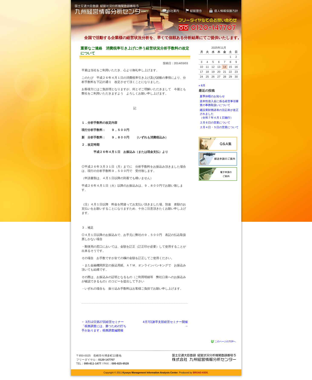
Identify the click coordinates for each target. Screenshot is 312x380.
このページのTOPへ (225, 341)
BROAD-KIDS (200, 372)
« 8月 (202, 85)
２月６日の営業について (215, 122)
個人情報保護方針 (224, 7)
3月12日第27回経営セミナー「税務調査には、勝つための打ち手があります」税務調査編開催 (104, 326)
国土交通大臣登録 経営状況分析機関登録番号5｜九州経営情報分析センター (110, 9)
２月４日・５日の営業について (219, 127)
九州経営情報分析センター (204, 357)
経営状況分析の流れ (218, 159)
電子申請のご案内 (218, 174)
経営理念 (195, 7)
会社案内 (172, 7)
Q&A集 (218, 144)
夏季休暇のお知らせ (212, 96)
